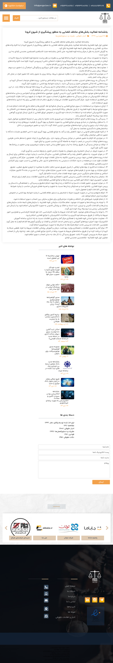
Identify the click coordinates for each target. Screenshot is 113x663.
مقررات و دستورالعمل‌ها (65, 36)
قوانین (69, 434)
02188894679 (97, 6)
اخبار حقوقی (81, 36)
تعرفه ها (71, 612)
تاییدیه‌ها (71, 606)
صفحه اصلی (70, 586)
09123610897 (66, 6)
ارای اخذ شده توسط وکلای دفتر (59, 422)
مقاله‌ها (69, 425)
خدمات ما (71, 591)
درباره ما (71, 596)
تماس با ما (70, 601)
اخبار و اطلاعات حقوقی (65, 617)
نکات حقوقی (66, 437)
